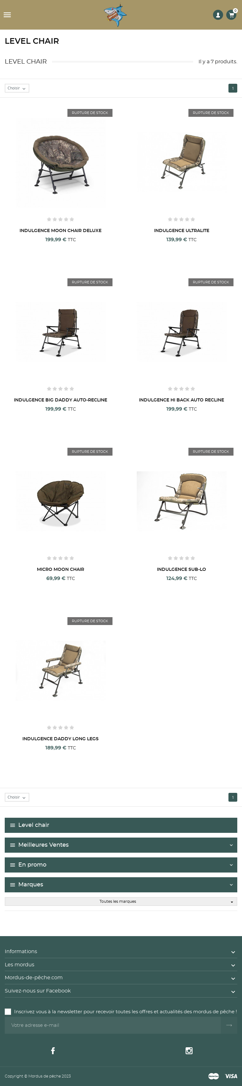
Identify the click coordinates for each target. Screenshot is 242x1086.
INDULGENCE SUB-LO (181, 569)
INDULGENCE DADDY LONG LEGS (60, 739)
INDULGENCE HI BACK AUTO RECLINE (181, 400)
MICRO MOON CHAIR (60, 569)
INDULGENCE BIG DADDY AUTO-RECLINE (60, 400)
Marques (30, 885)
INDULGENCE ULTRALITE (181, 231)
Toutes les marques (168, 902)
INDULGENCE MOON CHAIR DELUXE (60, 231)
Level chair (33, 825)
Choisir (18, 88)
